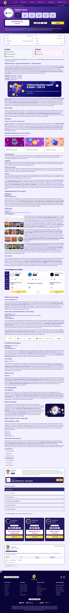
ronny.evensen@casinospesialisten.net (11, 551)
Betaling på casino (40, 2)
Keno (30, 212)
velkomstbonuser (44, 67)
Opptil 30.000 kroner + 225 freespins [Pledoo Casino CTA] (22, 481)
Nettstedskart (39, 594)
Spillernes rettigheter (23, 590)
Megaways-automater (41, 220)
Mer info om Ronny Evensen (9, 562)
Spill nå (58, 23)
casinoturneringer (54, 183)
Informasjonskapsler (23, 587)
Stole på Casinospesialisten (41, 589)
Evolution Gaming (42, 259)
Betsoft (50, 235)
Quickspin (43, 235)
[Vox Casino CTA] (48, 521)
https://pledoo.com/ (30, 35)
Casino (16, 2)
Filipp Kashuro (14, 565)
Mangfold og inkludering (60, 589)
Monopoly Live (7, 264)
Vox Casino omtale (54, 525)
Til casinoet (18, 291)
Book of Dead (36, 227)
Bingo (28, 212)
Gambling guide (51, 2)
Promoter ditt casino (23, 589)
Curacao (13, 393)
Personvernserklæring (24, 585)
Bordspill (20, 212)
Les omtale (18, 293)
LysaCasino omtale (14, 525)
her (31, 513)
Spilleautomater (11, 212)
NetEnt (30, 235)
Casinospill (31, 2)
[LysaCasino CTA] (8, 521)
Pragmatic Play (14, 185)
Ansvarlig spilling (23, 594)
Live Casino (16, 212)
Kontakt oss (39, 592)
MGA (21, 592)
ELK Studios (54, 236)
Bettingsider (60, 2)
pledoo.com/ (17, 11)
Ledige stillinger (40, 590)
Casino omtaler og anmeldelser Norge (13, 5)
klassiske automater (57, 227)
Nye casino (6, 587)
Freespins (6, 590)
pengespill (8, 395)
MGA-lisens (55, 366)
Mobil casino (7, 589)
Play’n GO (47, 235)
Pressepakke (58, 594)
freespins (10, 121)
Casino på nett (7, 585)
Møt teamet (39, 587)
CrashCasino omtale (34, 525)
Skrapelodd (24, 212)
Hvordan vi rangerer (59, 587)
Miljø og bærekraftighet (60, 590)
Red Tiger (39, 235)
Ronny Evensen (13, 547)
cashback (6, 204)
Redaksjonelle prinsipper (60, 585)
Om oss (38, 585)
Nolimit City (49, 124)
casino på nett (31, 59)
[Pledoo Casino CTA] (8, 480)
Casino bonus (23, 2)
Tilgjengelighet (58, 592)
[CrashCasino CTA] (28, 521)
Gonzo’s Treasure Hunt (50, 262)
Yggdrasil (53, 235)
